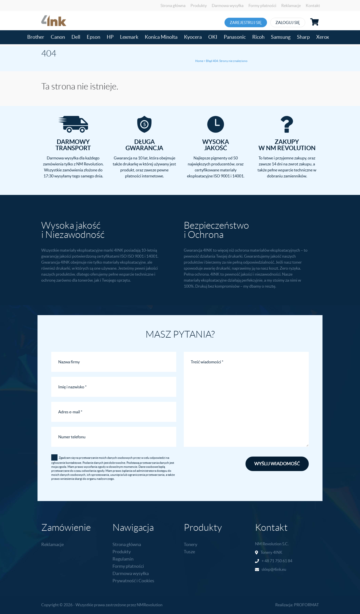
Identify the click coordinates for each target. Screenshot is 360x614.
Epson (93, 37)
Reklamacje (291, 5)
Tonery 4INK (271, 552)
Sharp (303, 37)
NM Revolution (268, 544)
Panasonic (235, 37)
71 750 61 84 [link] (281, 561)
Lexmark (129, 37)
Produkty (198, 5)
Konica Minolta (161, 37)
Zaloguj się (303, 22)
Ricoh (258, 37)
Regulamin (123, 559)
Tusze (189, 551)
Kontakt (313, 5)
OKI (212, 37)
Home (199, 60)
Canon (58, 37)
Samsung (280, 37)
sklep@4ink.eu (274, 569)
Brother (35, 37)
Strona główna (173, 5)
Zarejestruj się (251, 22)
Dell (76, 37)
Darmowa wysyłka (228, 5)
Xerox (322, 37)
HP (110, 37)
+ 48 (266, 561)
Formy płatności (262, 5)
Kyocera (193, 37)
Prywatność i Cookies (133, 580)
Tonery (190, 544)
